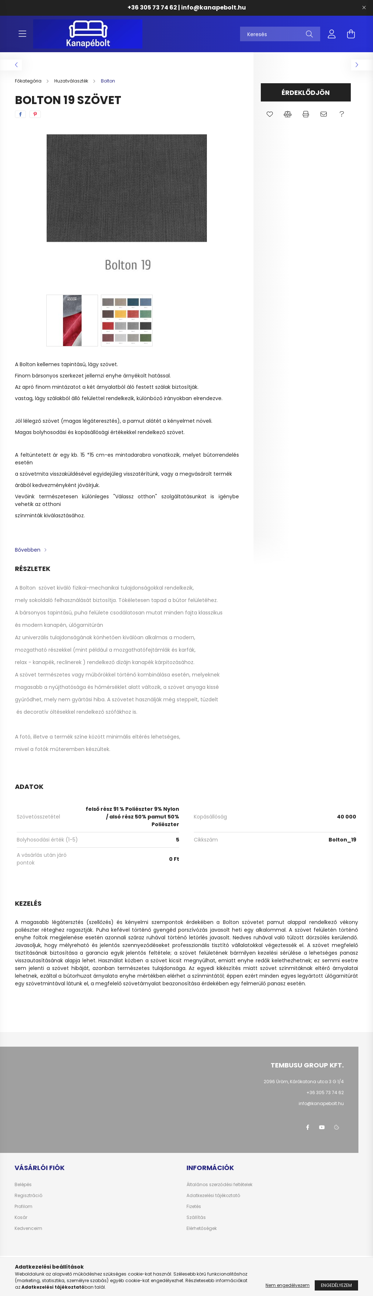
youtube (322, 1127)
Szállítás (196, 1217)
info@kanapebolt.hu (213, 7)
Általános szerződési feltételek (219, 1184)
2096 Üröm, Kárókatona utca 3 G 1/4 (304, 1081)
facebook (307, 1127)
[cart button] (350, 34)
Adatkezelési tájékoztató (213, 1195)
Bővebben (27, 549)
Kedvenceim (28, 1228)
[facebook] (20, 114)
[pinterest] (35, 114)
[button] (269, 114)
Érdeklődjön (306, 92)
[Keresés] (280, 34)
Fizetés (193, 1206)
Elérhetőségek (201, 1228)
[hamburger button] (22, 34)
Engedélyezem (336, 1285)
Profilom (23, 1206)
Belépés (23, 1184)
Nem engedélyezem (288, 1285)
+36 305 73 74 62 (152, 7)
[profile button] (332, 34)
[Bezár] (363, 7)
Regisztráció (28, 1195)
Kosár (21, 1217)
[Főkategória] (29, 81)
